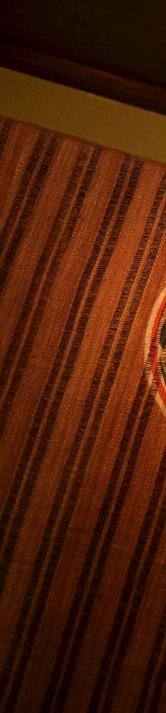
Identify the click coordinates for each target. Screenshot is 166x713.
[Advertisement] (56, 287)
